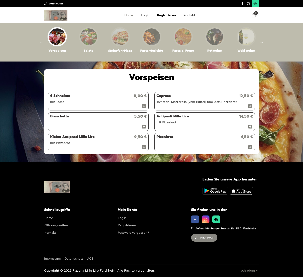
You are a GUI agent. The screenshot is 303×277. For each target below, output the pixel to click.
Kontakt (189, 15)
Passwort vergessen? (133, 232)
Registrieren (166, 15)
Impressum (52, 258)
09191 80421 (53, 3)
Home (128, 15)
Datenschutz (74, 258)
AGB (90, 258)
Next (262, 42)
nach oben (248, 270)
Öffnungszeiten (56, 225)
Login (145, 15)
